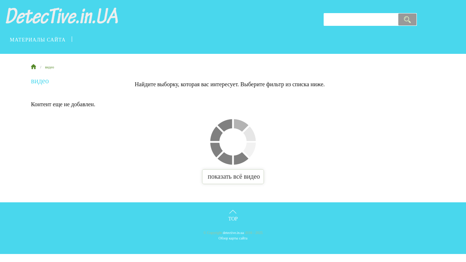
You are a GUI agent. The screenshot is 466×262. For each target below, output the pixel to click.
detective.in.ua (233, 233)
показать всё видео (233, 176)
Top (233, 219)
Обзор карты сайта (233, 238)
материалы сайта (38, 40)
